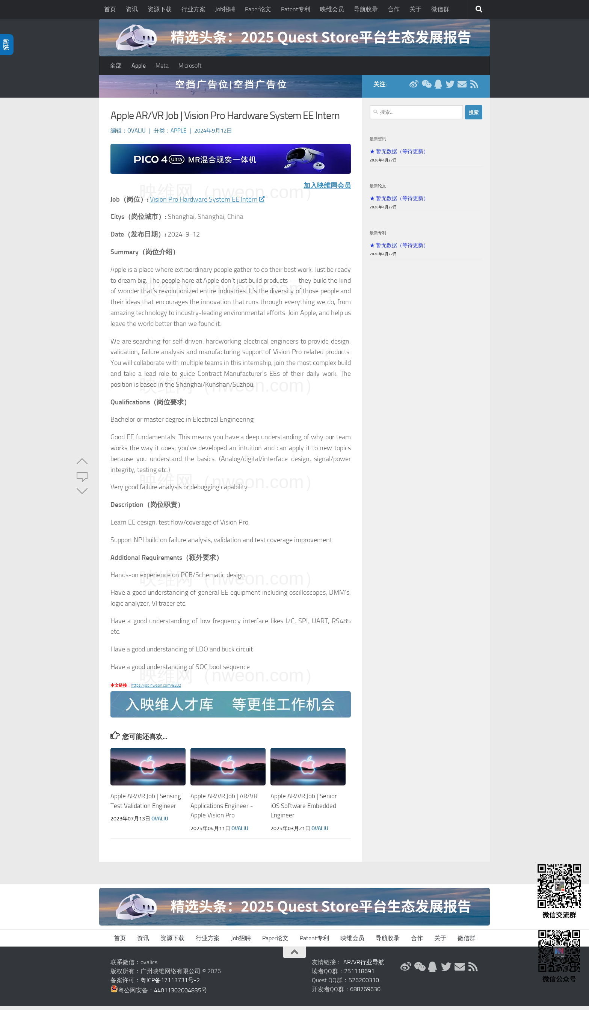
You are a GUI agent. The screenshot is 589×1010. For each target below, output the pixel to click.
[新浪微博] (413, 87)
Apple (138, 65)
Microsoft (190, 65)
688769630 (365, 992)
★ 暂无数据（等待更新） (399, 155)
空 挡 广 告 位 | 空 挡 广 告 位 (230, 88)
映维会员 (332, 9)
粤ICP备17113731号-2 (170, 983)
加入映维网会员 (327, 189)
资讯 (132, 9)
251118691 (359, 974)
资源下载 (160, 9)
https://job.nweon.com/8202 (156, 689)
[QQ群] (438, 87)
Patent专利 (295, 9)
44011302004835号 (180, 994)
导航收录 (366, 9)
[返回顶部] (294, 956)
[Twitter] (450, 87)
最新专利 (378, 236)
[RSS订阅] (474, 87)
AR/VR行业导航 (363, 965)
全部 (116, 65)
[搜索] (479, 9)
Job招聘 (225, 9)
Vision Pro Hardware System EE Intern (207, 203)
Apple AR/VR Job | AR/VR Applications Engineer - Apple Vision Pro (223, 809)
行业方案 (193, 9)
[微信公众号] (425, 87)
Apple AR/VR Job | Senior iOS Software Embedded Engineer (303, 809)
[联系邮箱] (462, 87)
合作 (394, 9)
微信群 (440, 9)
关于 (415, 9)
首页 (110, 9)
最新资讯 (378, 142)
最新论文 (378, 189)
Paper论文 (258, 9)
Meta (162, 65)
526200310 (364, 983)
